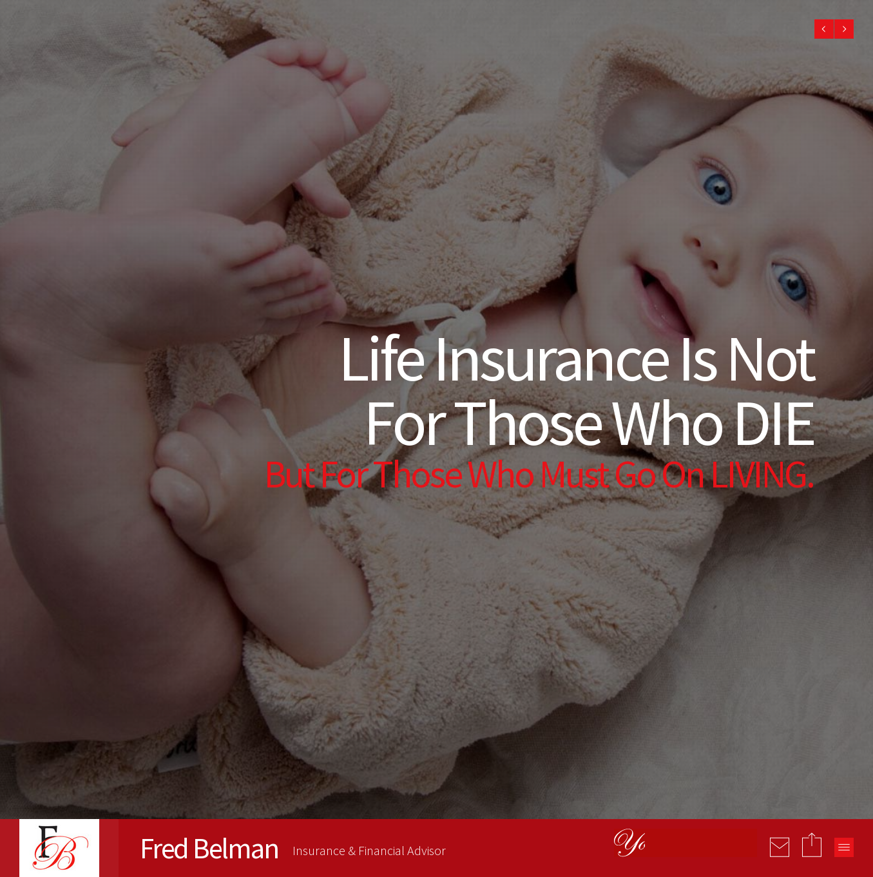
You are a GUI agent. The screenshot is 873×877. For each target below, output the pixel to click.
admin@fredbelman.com (400, 676)
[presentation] (737, 740)
